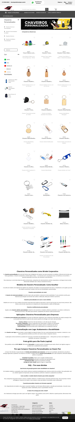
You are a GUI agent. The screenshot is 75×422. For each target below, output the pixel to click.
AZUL (8, 62)
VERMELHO (9, 66)
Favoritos (51, 410)
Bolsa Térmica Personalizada (38, 408)
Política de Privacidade (34, 418)
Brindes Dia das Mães (29, 12)
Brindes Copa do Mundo (37, 411)
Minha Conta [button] (69, 3)
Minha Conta (52, 408)
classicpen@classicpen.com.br (18, 2)
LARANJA (9, 72)
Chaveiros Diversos (9, 36)
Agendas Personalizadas (37, 405)
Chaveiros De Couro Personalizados (9, 27)
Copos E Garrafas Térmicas (54, 12)
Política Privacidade (53, 413)
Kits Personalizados (8, 16)
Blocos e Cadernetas (36, 406)
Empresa (60, 2)
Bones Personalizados (37, 410)
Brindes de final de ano (37, 413)
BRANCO (9, 69)
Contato (70, 2)
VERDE (8, 59)
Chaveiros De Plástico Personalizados (9, 40)
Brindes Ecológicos (41, 12)
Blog (65, 2)
